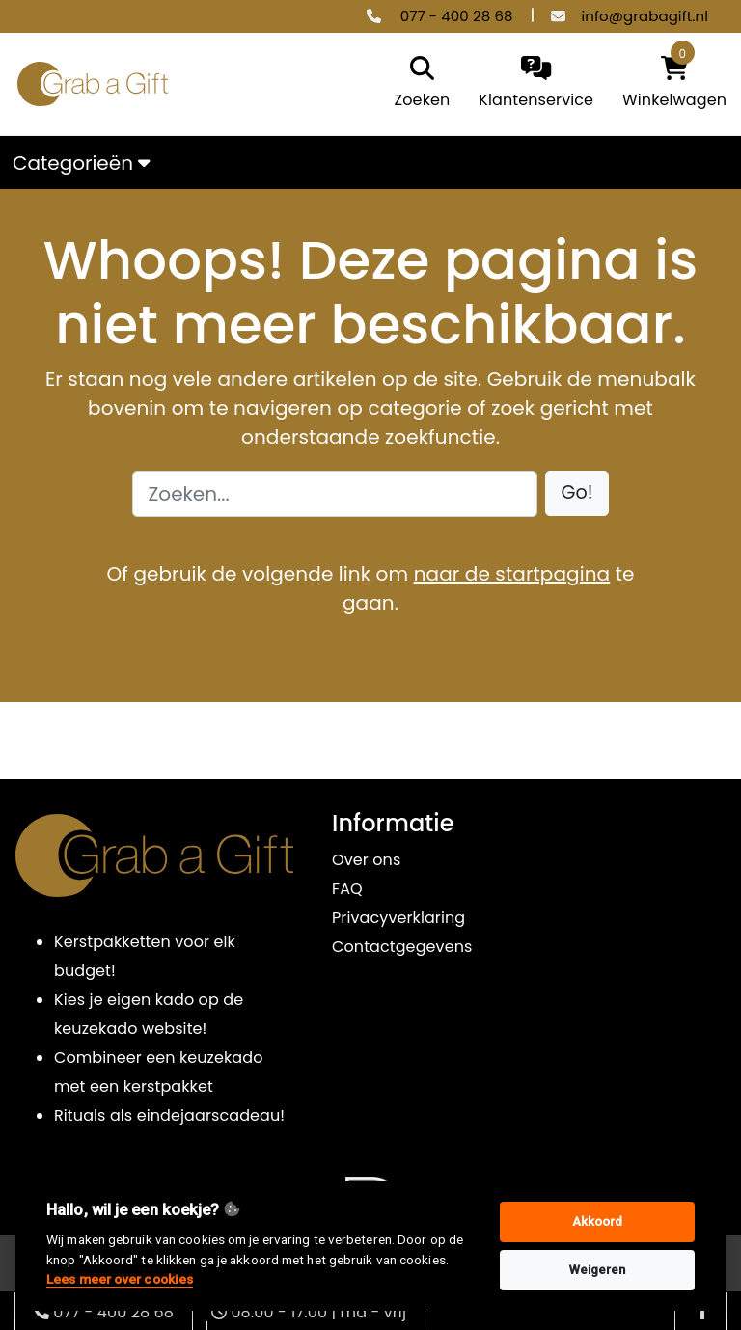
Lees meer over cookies (119, 1279)
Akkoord (597, 1221)
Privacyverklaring (398, 918)
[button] (577, 493)
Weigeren (597, 1269)
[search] (418, 84)
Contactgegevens (402, 947)
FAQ (347, 889)
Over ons (366, 860)
